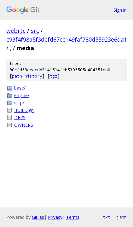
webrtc (16, 30)
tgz (53, 76)
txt (106, 217)
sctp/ (19, 103)
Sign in (120, 10)
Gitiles (38, 217)
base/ (20, 88)
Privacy (55, 217)
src (35, 30)
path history (27, 76)
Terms (72, 217)
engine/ (21, 95)
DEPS (20, 117)
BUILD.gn (24, 110)
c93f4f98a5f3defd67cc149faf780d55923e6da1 (66, 39)
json (122, 217)
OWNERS (23, 125)
